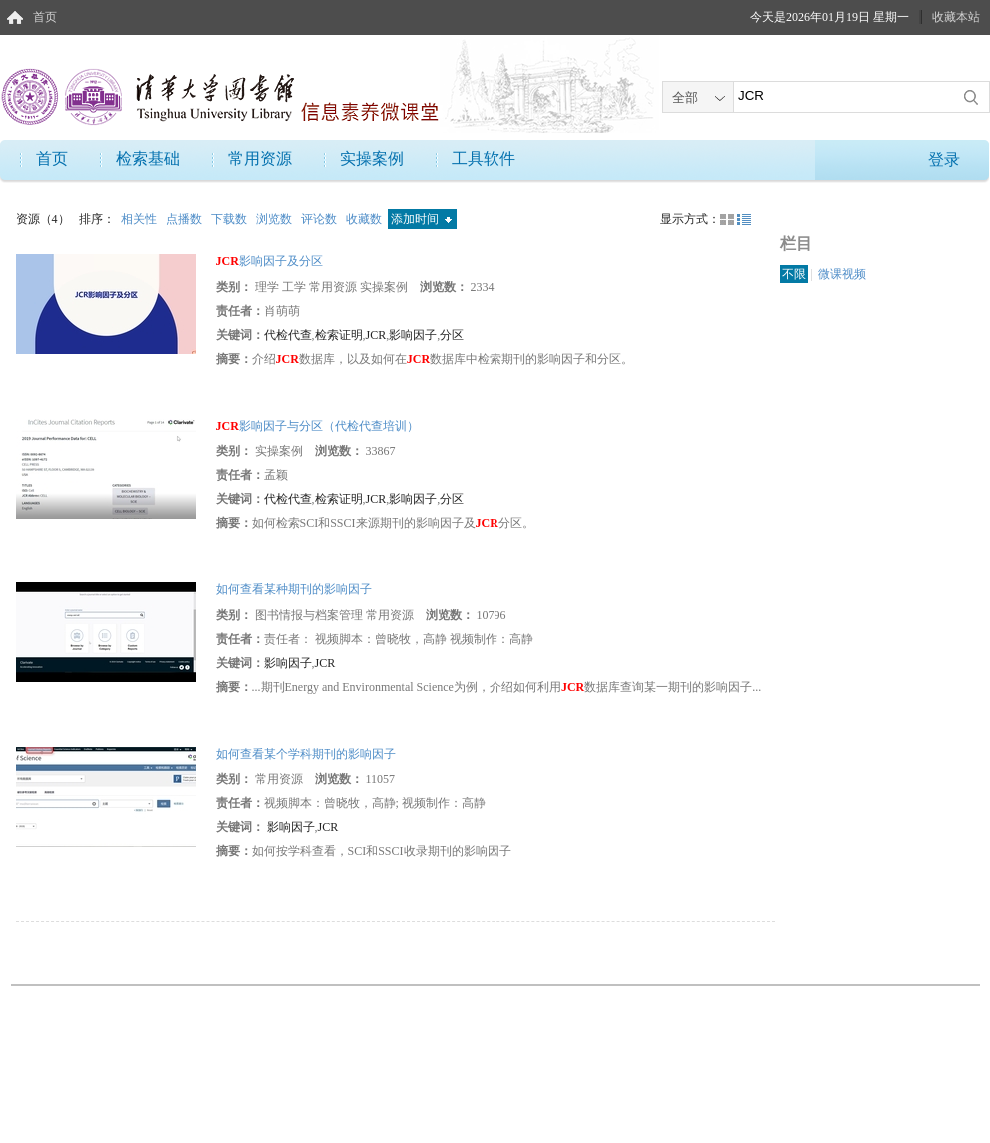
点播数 (185, 219)
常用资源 (260, 158)
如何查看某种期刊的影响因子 (294, 589)
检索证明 (339, 335)
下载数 (230, 219)
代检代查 (288, 335)
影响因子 (413, 335)
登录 (944, 159)
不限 (794, 274)
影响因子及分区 (269, 261)
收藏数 (365, 219)
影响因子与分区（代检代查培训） (317, 426)
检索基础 (148, 158)
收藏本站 (956, 17)
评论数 (320, 219)
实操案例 (372, 158)
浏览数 (275, 219)
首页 (45, 17)
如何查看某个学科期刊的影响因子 (306, 754)
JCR (376, 335)
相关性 (140, 219)
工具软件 (483, 158)
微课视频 (842, 274)
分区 (452, 335)
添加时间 (421, 219)
